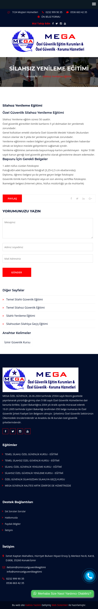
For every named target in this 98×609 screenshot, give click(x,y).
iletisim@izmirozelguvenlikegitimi (26, 567)
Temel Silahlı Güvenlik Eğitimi (24, 299)
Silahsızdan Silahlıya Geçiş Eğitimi (27, 324)
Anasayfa (32, 76)
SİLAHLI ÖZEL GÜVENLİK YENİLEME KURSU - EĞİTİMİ (33, 466)
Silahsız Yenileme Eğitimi (57, 76)
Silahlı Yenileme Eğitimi (20, 316)
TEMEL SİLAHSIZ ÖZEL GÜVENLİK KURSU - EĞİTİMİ (32, 460)
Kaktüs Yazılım (33, 605)
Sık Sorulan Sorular (15, 511)
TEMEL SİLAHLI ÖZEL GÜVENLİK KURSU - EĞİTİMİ (31, 454)
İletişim (9, 530)
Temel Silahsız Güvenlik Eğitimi (25, 307)
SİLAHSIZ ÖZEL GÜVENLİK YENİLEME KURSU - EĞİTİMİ (34, 473)
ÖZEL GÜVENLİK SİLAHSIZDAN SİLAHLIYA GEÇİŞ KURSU (35, 479)
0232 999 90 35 (52, 12)
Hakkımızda (11, 517)
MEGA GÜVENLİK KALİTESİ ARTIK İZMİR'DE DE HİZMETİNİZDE (38, 485)
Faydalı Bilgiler (13, 523)
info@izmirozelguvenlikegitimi (24, 571)
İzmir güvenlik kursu (17, 342)
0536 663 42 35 (76, 12)
